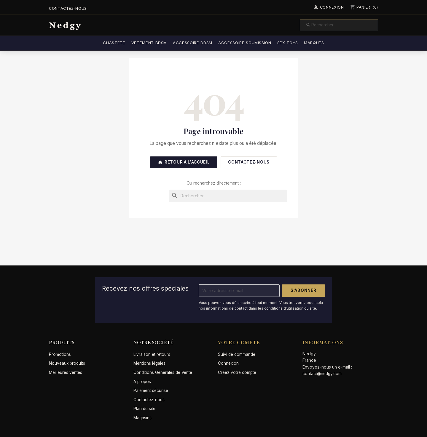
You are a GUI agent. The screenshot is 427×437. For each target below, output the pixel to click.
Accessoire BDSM (192, 42)
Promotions (60, 354)
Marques (314, 42)
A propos (142, 381)
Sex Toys (287, 42)
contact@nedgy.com (322, 373)
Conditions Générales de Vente (162, 372)
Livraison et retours (151, 354)
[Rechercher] (339, 25)
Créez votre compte (237, 372)
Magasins (142, 417)
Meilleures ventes (65, 372)
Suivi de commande (236, 354)
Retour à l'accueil (183, 162)
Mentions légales (149, 363)
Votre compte (239, 342)
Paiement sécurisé (150, 390)
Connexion (228, 363)
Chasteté (114, 42)
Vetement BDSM (149, 42)
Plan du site (144, 408)
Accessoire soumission (244, 42)
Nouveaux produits (67, 363)
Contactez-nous (68, 8)
